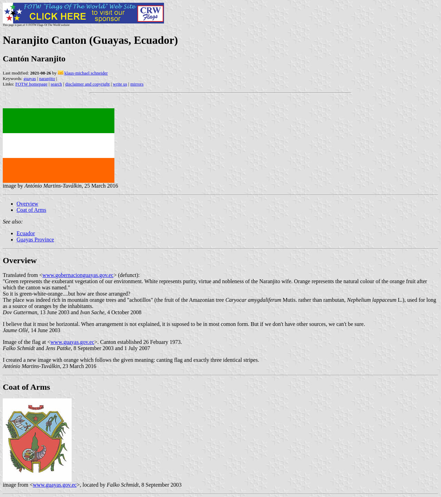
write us (120, 84)
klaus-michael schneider (86, 73)
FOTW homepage (31, 84)
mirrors (136, 84)
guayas (29, 78)
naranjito (47, 78)
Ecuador (26, 233)
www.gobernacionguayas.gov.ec (77, 275)
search (56, 84)
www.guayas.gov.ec (72, 342)
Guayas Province (35, 239)
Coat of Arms (31, 210)
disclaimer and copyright (87, 84)
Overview (27, 204)
